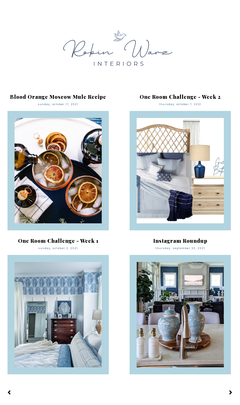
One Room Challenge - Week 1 (58, 240)
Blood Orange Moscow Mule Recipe (58, 96)
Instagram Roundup (180, 240)
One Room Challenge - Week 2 (180, 96)
